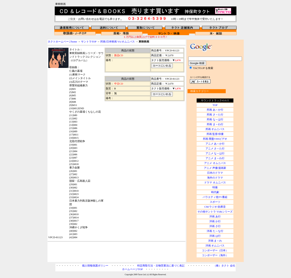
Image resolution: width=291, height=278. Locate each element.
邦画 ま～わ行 (215, 124)
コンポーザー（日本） (215, 250)
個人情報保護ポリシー (95, 265)
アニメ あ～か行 (215, 143)
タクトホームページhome (62, 41)
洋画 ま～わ (215, 240)
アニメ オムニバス (215, 163)
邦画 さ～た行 (215, 114)
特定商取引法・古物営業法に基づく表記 (161, 265)
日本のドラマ (215, 172)
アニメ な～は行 (215, 153)
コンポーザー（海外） (215, 255)
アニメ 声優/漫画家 (215, 167)
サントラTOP (88, 41)
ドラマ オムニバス (215, 182)
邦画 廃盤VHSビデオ (215, 138)
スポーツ (215, 201)
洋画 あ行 (214, 216)
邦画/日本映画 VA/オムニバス (117, 41)
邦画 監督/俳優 (215, 133)
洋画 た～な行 (215, 231)
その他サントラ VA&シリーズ (214, 211)
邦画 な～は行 (215, 119)
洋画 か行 (214, 221)
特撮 (215, 187)
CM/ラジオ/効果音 (215, 206)
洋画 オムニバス (215, 245)
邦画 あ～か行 (215, 109)
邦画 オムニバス (215, 129)
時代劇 (215, 192)
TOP (215, 105)
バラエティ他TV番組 (215, 197)
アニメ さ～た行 (215, 148)
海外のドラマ (215, 177)
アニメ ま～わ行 (215, 158)
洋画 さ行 (214, 226)
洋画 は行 (214, 235)
